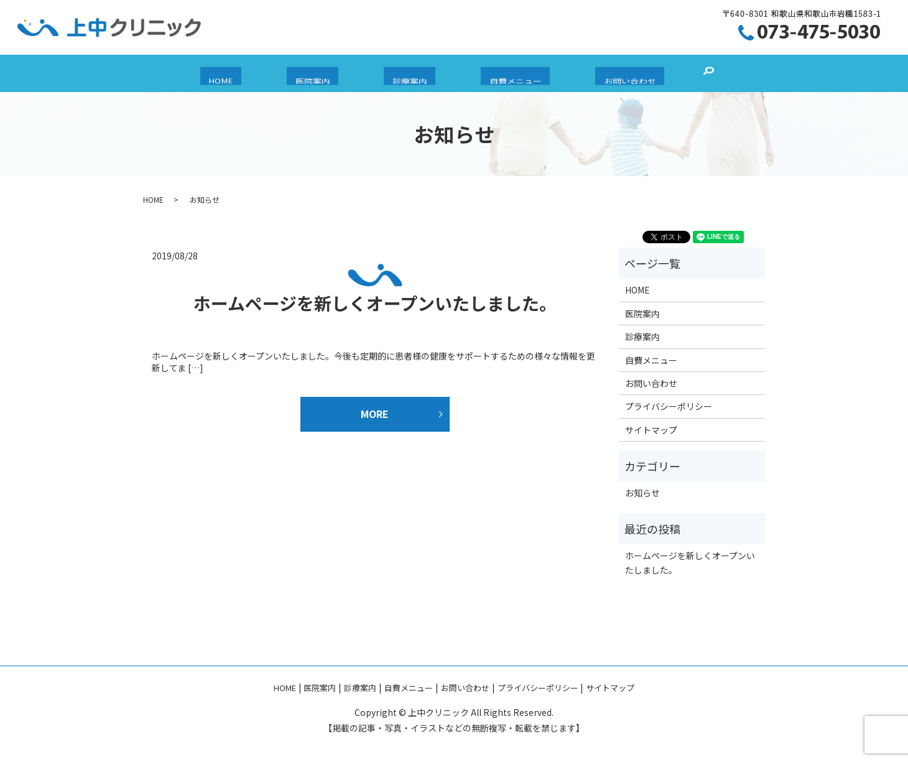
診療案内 (409, 73)
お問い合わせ (596, 73)
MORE (375, 413)
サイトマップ (651, 430)
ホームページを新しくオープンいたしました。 (375, 302)
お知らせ (642, 492)
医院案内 (329, 73)
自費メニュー (499, 73)
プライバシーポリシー (668, 406)
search (667, 73)
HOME (254, 73)
